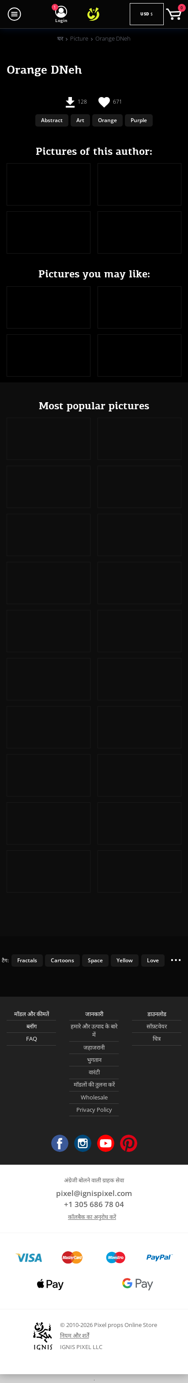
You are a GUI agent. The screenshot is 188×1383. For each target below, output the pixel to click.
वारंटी (94, 1072)
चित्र (157, 1039)
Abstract (52, 119)
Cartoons (62, 960)
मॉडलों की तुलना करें (94, 1084)
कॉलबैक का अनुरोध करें (92, 1217)
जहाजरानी (94, 1047)
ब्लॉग (31, 1026)
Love (153, 960)
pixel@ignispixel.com (94, 1193)
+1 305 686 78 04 (94, 1204)
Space (95, 960)
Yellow (125, 960)
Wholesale (94, 1097)
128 (76, 102)
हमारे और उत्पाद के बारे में (94, 1030)
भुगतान (94, 1060)
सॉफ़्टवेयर (157, 1026)
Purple (139, 119)
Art (80, 119)
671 (110, 102)
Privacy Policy (94, 1110)
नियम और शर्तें (74, 1335)
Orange (107, 119)
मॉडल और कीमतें (31, 1014)
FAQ (31, 1039)
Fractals (27, 960)
